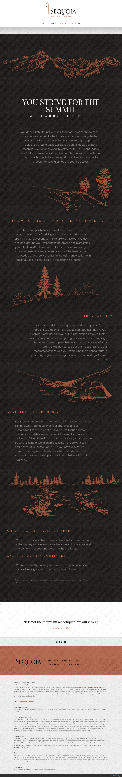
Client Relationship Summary (24, 702)
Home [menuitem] (45, 24)
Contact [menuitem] (77, 24)
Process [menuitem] (64, 24)
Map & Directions (73, 665)
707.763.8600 (52, 665)
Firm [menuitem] (53, 24)
